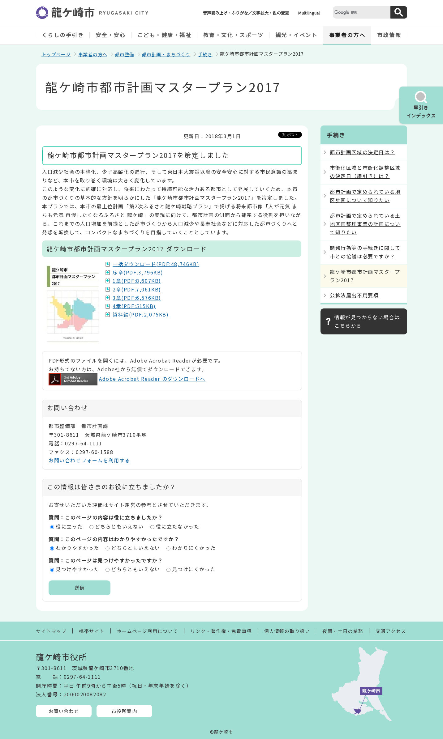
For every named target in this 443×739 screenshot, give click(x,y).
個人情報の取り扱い (287, 631)
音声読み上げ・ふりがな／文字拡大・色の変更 (246, 13)
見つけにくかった (194, 569)
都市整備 (124, 54)
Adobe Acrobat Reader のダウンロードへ (127, 378)
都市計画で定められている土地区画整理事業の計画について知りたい (365, 224)
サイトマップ (51, 631)
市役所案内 (124, 711)
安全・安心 (111, 35)
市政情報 (389, 35)
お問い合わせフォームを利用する (89, 460)
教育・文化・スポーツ (233, 35)
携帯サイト (92, 631)
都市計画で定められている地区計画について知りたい (365, 196)
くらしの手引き (63, 35)
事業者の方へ (347, 35)
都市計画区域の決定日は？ (362, 152)
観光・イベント (296, 35)
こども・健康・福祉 (164, 35)
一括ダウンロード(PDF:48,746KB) (156, 264)
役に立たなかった (178, 526)
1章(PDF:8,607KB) (137, 280)
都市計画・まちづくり (166, 54)
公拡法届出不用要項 (354, 295)
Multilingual (309, 13)
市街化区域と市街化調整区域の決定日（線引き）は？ (365, 172)
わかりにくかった (194, 547)
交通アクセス (391, 631)
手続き (205, 54)
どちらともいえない (119, 526)
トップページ (56, 54)
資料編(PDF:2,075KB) (141, 314)
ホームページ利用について (147, 631)
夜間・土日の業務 (342, 631)
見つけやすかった (77, 569)
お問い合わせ (64, 711)
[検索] (360, 12)
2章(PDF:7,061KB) (137, 289)
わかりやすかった (77, 547)
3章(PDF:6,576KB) (137, 297)
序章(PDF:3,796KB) (138, 272)
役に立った (69, 526)
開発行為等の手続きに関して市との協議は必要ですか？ (365, 252)
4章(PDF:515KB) (134, 306)
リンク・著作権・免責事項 (221, 631)
